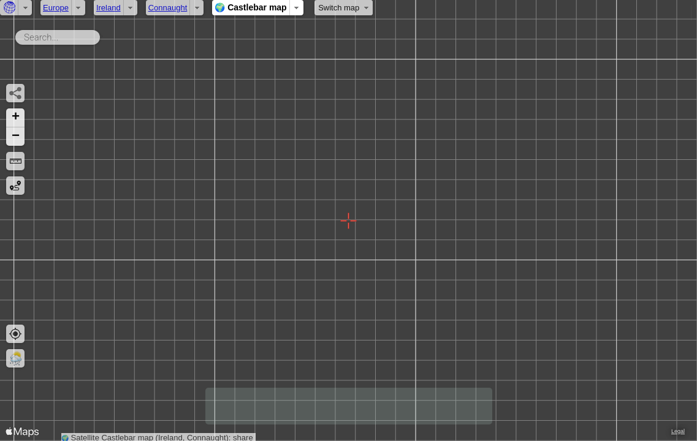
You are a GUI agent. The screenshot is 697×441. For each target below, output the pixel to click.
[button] (15, 117)
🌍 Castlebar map (250, 7)
